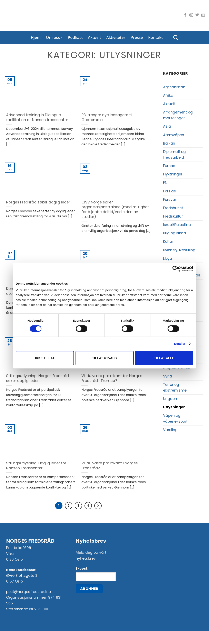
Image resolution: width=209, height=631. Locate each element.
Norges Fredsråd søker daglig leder (38, 202)
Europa (169, 165)
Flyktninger (172, 174)
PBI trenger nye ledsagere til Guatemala (106, 117)
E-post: (82, 568)
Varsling (170, 429)
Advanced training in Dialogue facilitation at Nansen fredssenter (37, 117)
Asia (167, 126)
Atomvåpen (173, 134)
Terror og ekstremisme (175, 387)
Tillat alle (164, 358)
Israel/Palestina (177, 224)
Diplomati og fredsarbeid (174, 154)
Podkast (75, 37)
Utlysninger (174, 407)
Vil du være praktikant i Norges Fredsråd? (109, 465)
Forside (169, 191)
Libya (167, 258)
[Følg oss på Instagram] (191, 15)
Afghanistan (174, 87)
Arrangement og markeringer (178, 115)
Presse (137, 37)
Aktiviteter (115, 37)
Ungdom (170, 398)
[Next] (98, 506)
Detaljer (180, 343)
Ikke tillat (45, 358)
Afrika (168, 95)
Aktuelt (94, 37)
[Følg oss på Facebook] (185, 15)
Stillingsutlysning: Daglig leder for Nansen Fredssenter (36, 465)
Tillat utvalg (104, 358)
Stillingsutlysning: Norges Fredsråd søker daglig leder (37, 378)
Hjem (36, 37)
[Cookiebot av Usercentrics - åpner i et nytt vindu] (175, 269)
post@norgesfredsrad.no (28, 591)
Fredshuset (173, 207)
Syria (167, 376)
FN (165, 182)
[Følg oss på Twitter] (197, 15)
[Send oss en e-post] (203, 15)
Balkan (169, 143)
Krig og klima (174, 233)
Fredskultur (173, 216)
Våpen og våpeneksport (175, 418)
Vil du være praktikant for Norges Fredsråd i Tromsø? (111, 378)
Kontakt (155, 37)
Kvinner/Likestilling (179, 250)
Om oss (54, 37)
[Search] (175, 37)
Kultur (168, 241)
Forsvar (169, 199)
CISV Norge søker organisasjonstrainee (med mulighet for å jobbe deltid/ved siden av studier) (115, 209)
